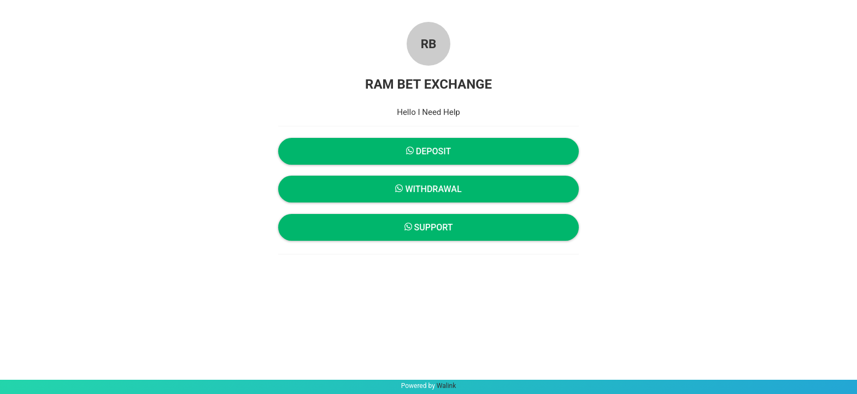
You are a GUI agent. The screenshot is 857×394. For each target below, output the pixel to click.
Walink (446, 386)
